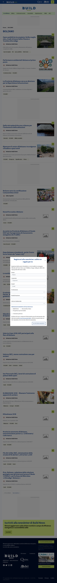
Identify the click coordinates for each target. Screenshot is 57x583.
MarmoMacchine (26, 308)
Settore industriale (16, 301)
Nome (13, 272)
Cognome (14, 278)
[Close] (45, 260)
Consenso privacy (17, 313)
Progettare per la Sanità (19, 310)
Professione (14, 289)
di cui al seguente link (25, 318)
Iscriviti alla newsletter (39, 323)
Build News (16, 308)
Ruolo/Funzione (15, 295)
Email (12, 284)
